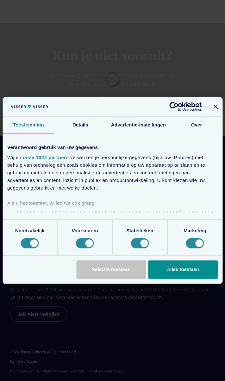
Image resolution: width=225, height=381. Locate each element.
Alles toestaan (183, 269)
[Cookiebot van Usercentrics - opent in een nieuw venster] (174, 106)
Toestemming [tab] (28, 124)
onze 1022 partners (46, 157)
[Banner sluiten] (215, 106)
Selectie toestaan (111, 269)
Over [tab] (196, 124)
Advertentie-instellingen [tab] (138, 124)
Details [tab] (80, 124)
